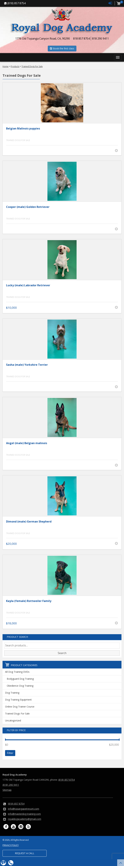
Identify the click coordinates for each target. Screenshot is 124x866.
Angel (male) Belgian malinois (26, 443)
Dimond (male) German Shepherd (28, 521)
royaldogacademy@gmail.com (24, 819)
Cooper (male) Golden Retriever (27, 207)
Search (62, 653)
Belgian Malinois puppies (23, 128)
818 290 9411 (100, 38)
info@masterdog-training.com (24, 813)
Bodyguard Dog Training (20, 678)
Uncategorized (13, 720)
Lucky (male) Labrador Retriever (28, 285)
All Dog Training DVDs (17, 671)
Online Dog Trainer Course (19, 706)
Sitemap (7, 789)
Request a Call (24, 853)
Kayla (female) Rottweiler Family (28, 601)
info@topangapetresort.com (23, 808)
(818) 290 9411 (11, 784)
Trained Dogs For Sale (18, 140)
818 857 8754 (81, 38)
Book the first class (62, 48)
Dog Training (12, 692)
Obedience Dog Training (20, 685)
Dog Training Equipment (18, 699)
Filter (10, 753)
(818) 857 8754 (66, 779)
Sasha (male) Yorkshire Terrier (27, 365)
